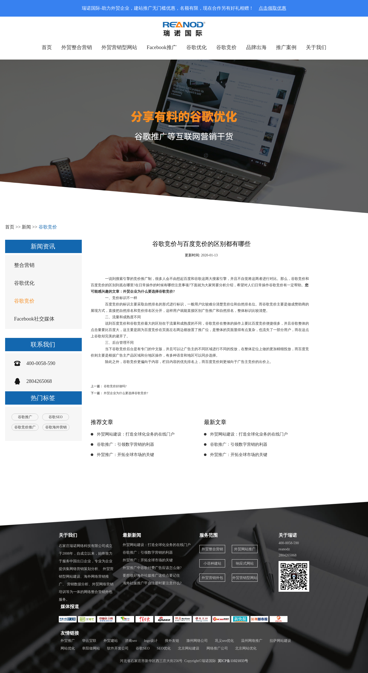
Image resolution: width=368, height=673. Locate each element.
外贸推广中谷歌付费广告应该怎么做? (152, 568)
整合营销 (24, 265)
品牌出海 (256, 47)
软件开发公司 (118, 648)
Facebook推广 (162, 47)
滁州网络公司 (197, 641)
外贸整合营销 (76, 47)
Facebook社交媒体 (34, 319)
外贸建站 (110, 641)
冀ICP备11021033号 (233, 661)
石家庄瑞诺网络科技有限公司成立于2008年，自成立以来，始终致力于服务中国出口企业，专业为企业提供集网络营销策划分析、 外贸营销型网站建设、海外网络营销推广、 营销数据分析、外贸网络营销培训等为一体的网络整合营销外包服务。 (86, 572)
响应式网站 (245, 563)
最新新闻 (132, 535)
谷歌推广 (25, 417)
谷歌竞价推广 (25, 427)
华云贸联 (89, 641)
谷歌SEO (55, 417)
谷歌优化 (196, 47)
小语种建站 (212, 563)
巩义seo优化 (224, 641)
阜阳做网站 (91, 648)
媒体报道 (70, 606)
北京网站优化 (246, 648)
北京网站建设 (188, 648)
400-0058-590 (40, 363)
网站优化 (68, 648)
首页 (47, 47)
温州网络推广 (251, 641)
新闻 (26, 227)
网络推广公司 (217, 648)
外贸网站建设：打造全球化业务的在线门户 (136, 434)
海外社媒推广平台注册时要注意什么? (152, 583)
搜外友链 (172, 641)
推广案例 (286, 47)
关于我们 (316, 47)
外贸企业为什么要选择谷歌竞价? (126, 393)
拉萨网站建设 (280, 641)
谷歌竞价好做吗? (115, 386)
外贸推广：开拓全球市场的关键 (125, 454)
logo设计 (151, 641)
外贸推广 (68, 641)
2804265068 (39, 381)
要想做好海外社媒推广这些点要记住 (151, 575)
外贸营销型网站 (119, 47)
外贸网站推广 (245, 549)
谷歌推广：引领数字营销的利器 (125, 444)
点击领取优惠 (272, 8)
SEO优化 (163, 648)
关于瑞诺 (288, 535)
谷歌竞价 (226, 47)
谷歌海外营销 (56, 427)
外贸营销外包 (212, 578)
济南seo (131, 641)
